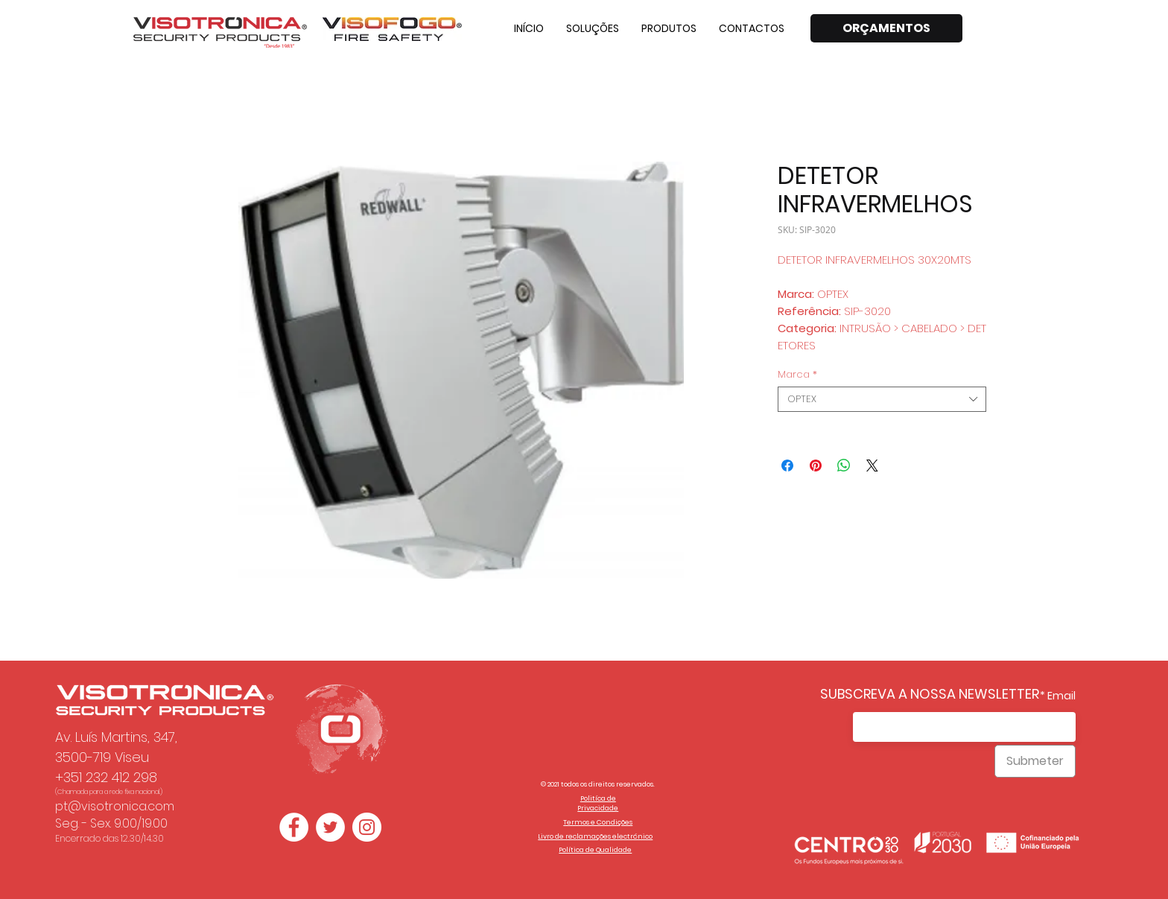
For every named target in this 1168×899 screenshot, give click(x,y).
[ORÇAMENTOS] (886, 28)
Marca (797, 375)
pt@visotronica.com (114, 806)
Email (1061, 695)
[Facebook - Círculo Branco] (293, 827)
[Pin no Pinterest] (816, 465)
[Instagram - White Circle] (366, 827)
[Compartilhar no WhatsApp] (844, 465)
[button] (592, 28)
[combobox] (882, 399)
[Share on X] (872, 465)
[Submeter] (1035, 761)
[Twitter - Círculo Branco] (330, 827)
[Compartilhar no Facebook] (787, 465)
